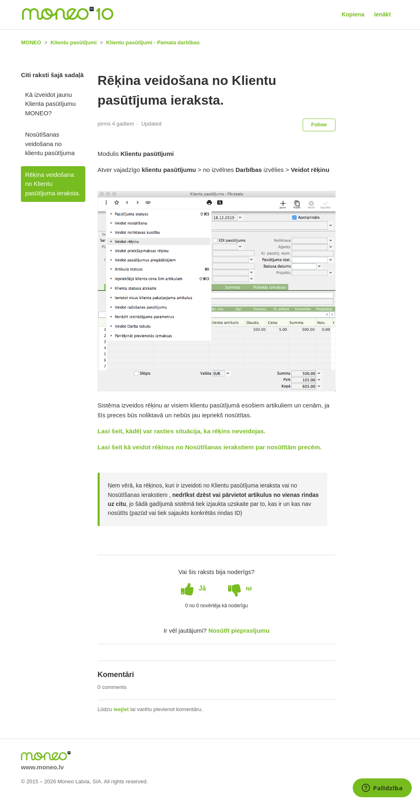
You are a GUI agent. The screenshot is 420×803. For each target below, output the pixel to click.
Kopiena (353, 14)
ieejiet (121, 709)
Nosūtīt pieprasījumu (238, 630)
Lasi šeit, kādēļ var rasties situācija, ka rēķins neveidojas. (181, 431)
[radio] (193, 588)
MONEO (31, 42)
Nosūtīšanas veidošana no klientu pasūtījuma (50, 143)
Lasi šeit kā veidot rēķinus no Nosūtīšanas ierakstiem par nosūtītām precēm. (210, 447)
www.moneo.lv (42, 767)
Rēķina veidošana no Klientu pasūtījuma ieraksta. (52, 184)
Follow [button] (319, 125)
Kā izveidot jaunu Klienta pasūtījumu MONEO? (50, 104)
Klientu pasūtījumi (73, 42)
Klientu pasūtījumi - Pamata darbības (153, 42)
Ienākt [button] (382, 14)
